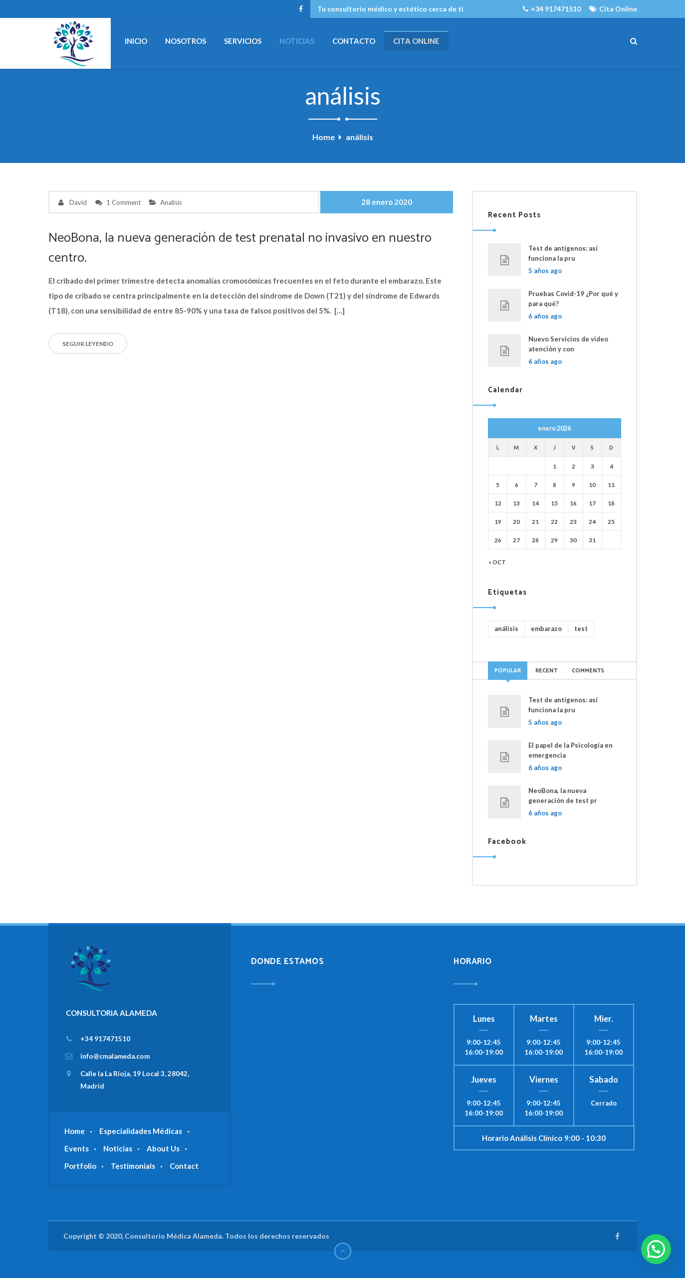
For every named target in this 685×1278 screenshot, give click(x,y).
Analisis (171, 202)
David (78, 202)
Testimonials (133, 1165)
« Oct (497, 561)
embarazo (546, 629)
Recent (546, 670)
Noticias (117, 1148)
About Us (163, 1148)
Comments (588, 670)
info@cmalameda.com (115, 1056)
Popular (507, 670)
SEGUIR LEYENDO (87, 343)
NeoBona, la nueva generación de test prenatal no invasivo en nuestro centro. (243, 248)
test (581, 629)
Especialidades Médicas (140, 1130)
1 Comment (123, 202)
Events (76, 1148)
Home (323, 137)
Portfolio (80, 1165)
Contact (184, 1165)
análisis (506, 629)
